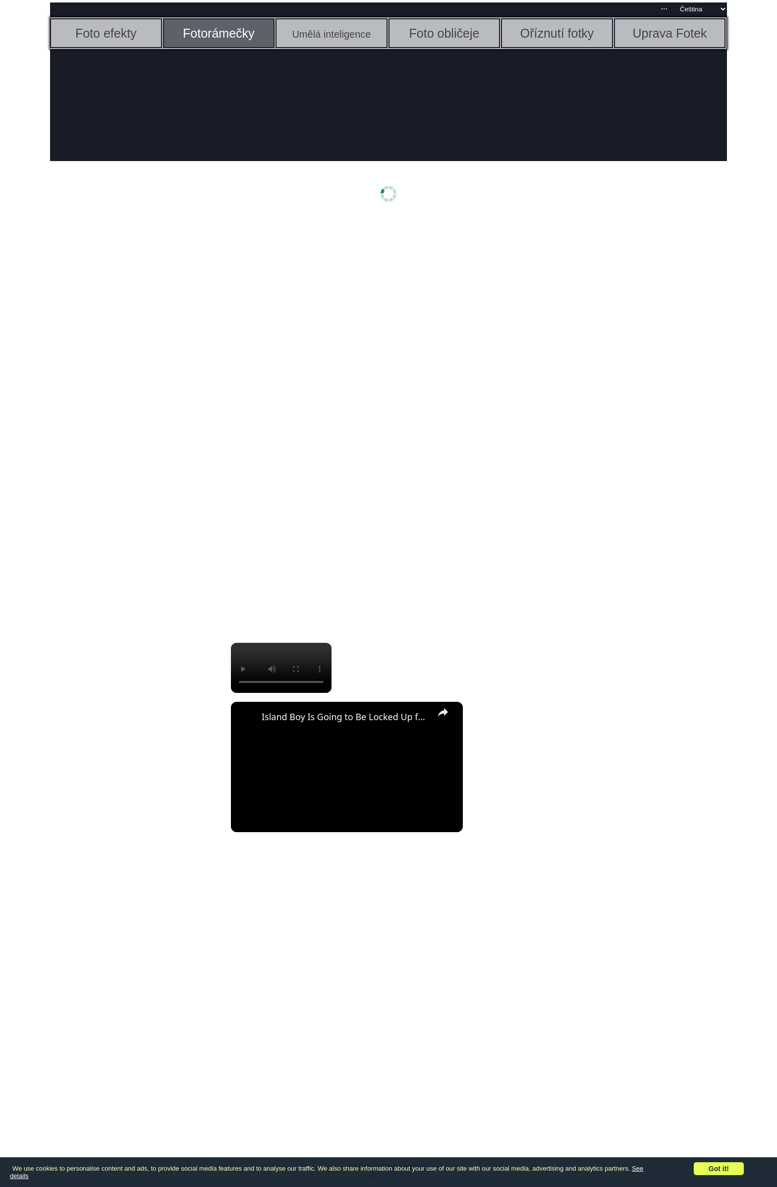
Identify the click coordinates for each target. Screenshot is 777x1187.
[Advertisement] (127, 375)
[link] (247, 718)
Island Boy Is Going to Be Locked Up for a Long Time (345, 717)
